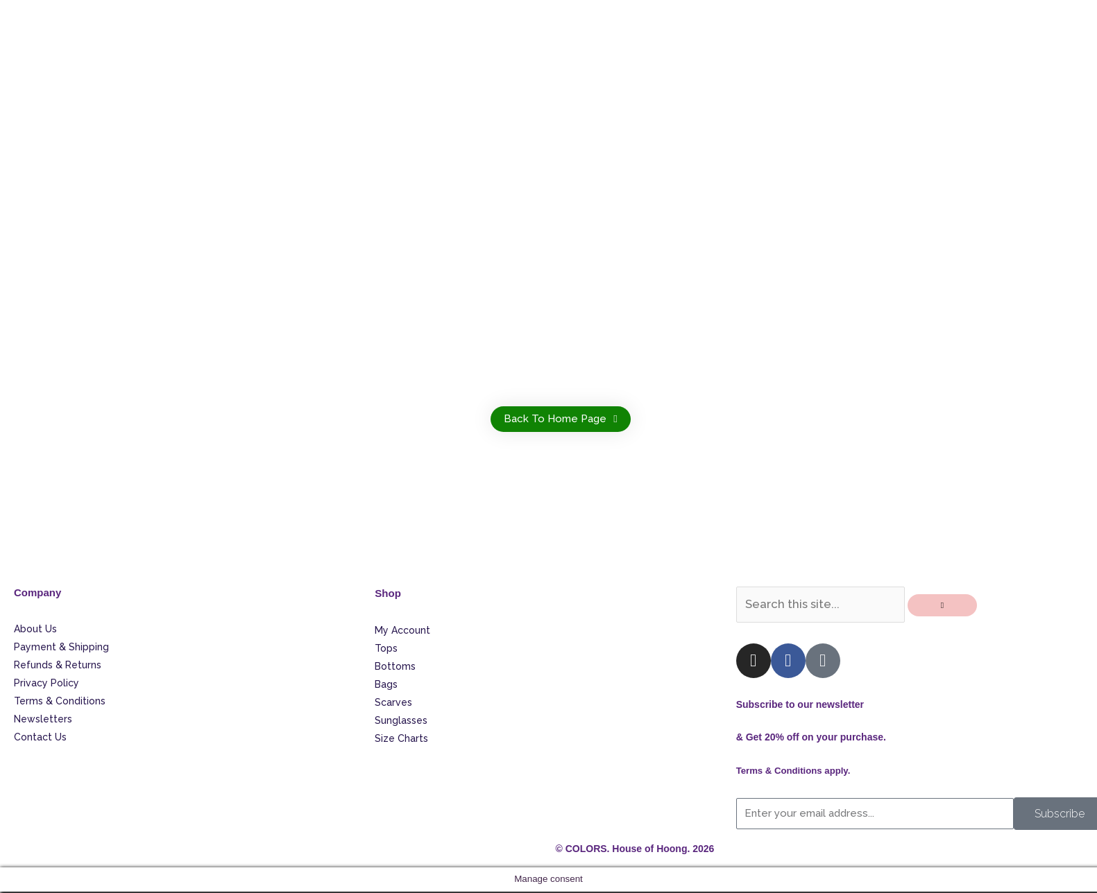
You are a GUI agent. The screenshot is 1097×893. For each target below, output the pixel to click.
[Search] (948, 607)
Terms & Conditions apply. (797, 772)
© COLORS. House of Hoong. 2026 (635, 850)
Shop (388, 593)
